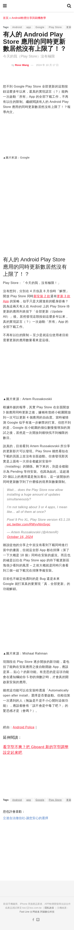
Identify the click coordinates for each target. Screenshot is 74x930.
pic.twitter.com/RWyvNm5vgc (28, 524)
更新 (68, 27)
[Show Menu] (5, 6)
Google (40, 27)
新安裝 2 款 (42, 296)
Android (17, 27)
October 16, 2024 (20, 537)
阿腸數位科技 (47, 911)
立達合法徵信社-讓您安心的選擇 (25, 818)
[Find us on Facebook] (33, 920)
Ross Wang (22, 65)
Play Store (55, 27)
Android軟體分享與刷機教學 (29, 17)
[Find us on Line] (37, 920)
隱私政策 (49, 907)
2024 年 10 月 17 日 (47, 65)
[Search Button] (69, 6)
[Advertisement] (37, 848)
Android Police (24, 727)
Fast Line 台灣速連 (29, 911)
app (28, 27)
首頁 (5, 17)
